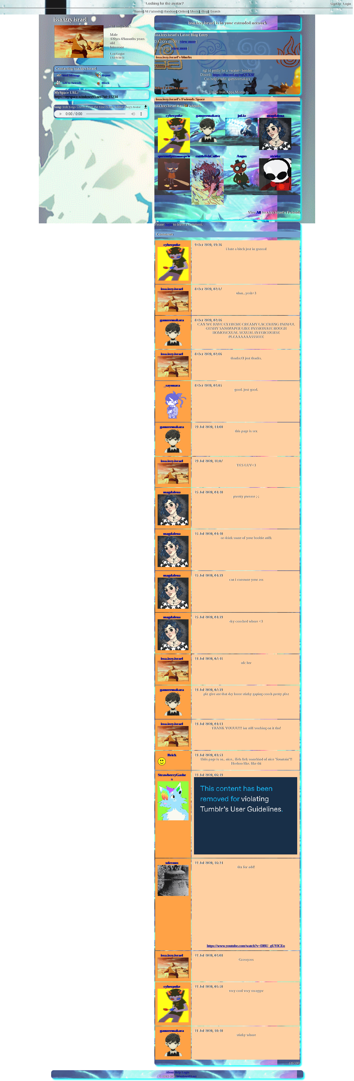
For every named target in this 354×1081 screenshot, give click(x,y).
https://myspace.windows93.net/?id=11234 (86, 97)
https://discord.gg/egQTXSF (233, 75)
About (169, 1072)
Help (177, 1072)
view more (187, 41)
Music (194, 11)
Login (346, 4)
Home (137, 11)
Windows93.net (186, 1076)
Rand (169, 11)
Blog (204, 11)
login (169, 224)
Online (182, 11)
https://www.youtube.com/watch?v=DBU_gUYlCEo (246, 946)
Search (214, 11)
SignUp (335, 4)
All (152, 11)
